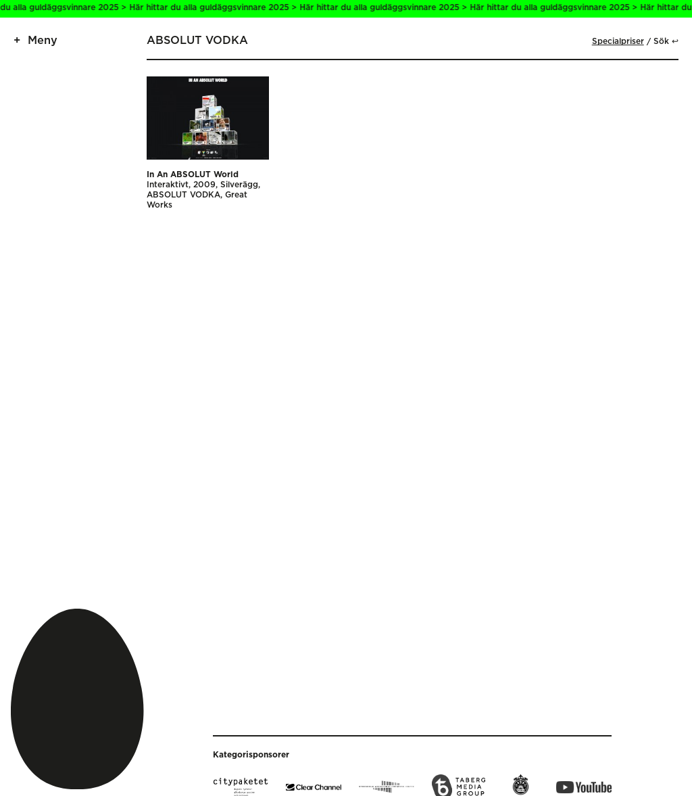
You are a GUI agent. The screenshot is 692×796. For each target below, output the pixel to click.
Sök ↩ (665, 41)
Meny (42, 40)
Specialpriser (618, 41)
